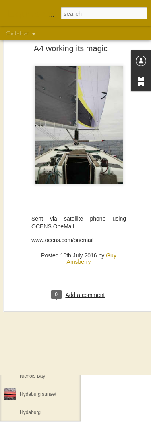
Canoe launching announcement (54, 321)
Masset (27, 303)
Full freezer (32, 267)
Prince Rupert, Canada (44, 340)
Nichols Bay (32, 376)
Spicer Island (34, 285)
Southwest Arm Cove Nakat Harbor (57, 358)
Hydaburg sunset (38, 394)
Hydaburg (30, 412)
